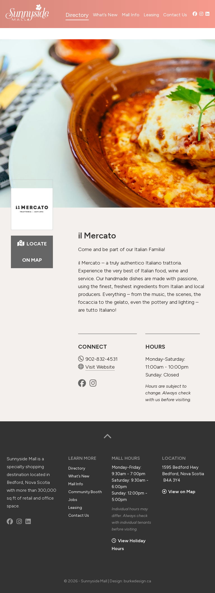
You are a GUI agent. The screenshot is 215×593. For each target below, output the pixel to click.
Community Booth (85, 491)
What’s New (105, 14)
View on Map (178, 491)
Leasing (151, 14)
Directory (77, 15)
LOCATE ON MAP (32, 251)
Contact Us (175, 14)
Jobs (72, 499)
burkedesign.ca (137, 581)
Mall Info (130, 14)
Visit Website (96, 367)
